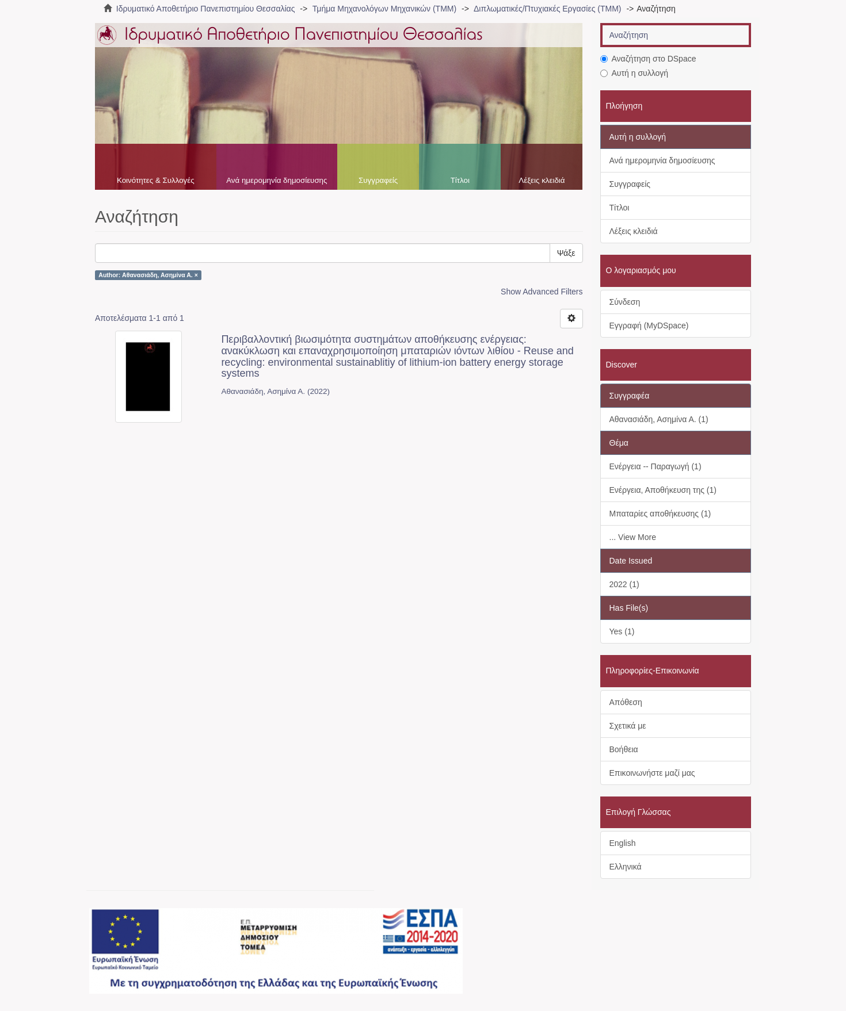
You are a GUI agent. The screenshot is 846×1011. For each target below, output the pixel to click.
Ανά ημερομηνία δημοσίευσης (276, 180)
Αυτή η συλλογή (634, 73)
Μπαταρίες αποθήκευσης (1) (660, 513)
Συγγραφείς (378, 180)
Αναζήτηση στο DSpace (648, 58)
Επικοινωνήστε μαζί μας (652, 773)
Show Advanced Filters (541, 291)
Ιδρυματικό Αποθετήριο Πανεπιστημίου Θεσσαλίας (205, 8)
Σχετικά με (627, 725)
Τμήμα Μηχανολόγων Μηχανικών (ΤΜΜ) (384, 8)
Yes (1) (622, 631)
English (622, 843)
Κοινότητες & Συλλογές (156, 180)
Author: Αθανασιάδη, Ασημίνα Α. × (148, 274)
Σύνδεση (625, 302)
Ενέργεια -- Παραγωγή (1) (655, 466)
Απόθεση (625, 702)
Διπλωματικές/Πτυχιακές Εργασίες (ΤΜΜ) (547, 8)
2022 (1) (624, 584)
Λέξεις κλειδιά (542, 180)
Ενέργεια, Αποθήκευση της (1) (663, 490)
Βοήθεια (623, 749)
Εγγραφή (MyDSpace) (649, 325)
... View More (632, 537)
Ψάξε (566, 253)
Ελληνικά (625, 866)
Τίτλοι (460, 180)
